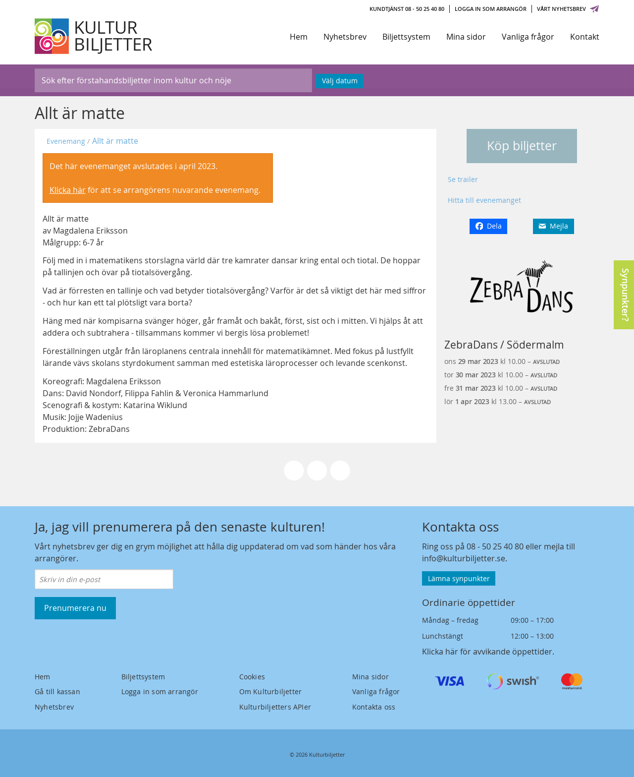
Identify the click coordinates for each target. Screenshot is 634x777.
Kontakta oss (373, 707)
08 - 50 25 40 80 (495, 546)
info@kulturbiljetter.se (463, 558)
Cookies (252, 676)
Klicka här (68, 189)
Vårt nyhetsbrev (568, 8)
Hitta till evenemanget (484, 200)
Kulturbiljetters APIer (275, 707)
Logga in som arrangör (491, 8)
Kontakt (584, 36)
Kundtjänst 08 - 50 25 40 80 (407, 8)
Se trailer (463, 179)
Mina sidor (466, 36)
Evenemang (66, 141)
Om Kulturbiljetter (270, 691)
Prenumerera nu (75, 607)
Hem (299, 36)
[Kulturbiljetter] (94, 36)
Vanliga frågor (528, 36)
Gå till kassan (57, 691)
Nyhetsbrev (345, 36)
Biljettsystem (406, 36)
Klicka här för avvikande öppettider (487, 651)
